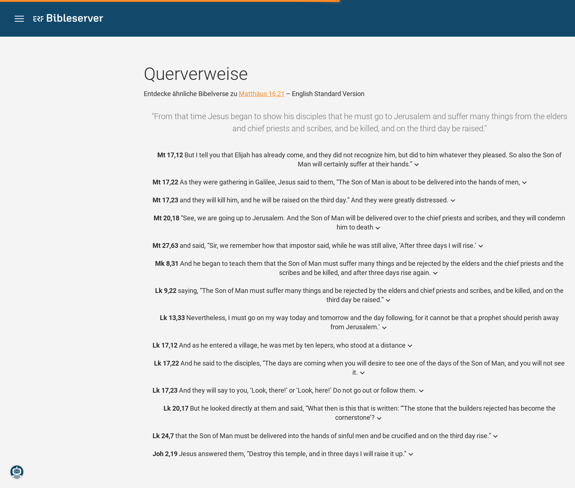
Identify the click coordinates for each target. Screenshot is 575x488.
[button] (19, 19)
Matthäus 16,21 (262, 94)
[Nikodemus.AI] (16, 471)
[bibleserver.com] (68, 19)
